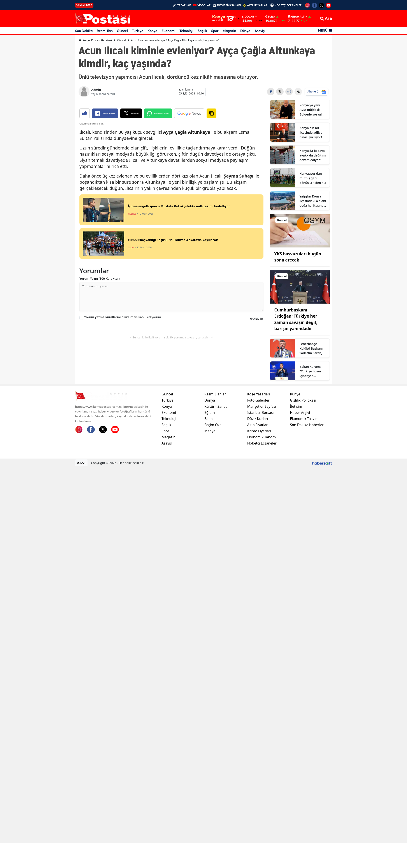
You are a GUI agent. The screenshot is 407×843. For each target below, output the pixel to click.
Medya (210, 484)
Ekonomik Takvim (261, 490)
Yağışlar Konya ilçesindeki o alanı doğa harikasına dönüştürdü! (313, 201)
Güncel (122, 30)
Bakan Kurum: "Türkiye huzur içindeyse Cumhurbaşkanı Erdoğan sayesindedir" (311, 371)
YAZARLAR (184, 5)
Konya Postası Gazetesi (95, 40)
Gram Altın (297, 16)
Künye (295, 447)
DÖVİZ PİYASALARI (229, 5)
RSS (81, 516)
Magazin (229, 30)
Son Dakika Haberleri (307, 478)
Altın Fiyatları (258, 478)
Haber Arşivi (300, 466)
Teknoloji (186, 30)
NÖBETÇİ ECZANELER (288, 5)
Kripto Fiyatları (259, 484)
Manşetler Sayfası (261, 460)
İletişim (296, 460)
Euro (270, 16)
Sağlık (202, 30)
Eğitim (209, 466)
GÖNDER (256, 401)
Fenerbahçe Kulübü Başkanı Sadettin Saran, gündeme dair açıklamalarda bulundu (311, 348)
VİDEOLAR (204, 5)
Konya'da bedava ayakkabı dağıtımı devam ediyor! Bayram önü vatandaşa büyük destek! (313, 155)
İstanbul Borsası (260, 466)
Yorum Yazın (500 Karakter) (99, 361)
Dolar (248, 16)
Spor (215, 30)
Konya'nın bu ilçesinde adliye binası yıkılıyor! (311, 132)
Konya (152, 30)
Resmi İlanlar (215, 447)
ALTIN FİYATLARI (257, 5)
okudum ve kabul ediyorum (122, 399)
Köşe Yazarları (258, 447)
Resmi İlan (105, 30)
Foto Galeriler (258, 454)
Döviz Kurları (257, 472)
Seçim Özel (213, 478)
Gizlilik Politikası (303, 454)
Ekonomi (168, 30)
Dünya (245, 30)
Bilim (208, 472)
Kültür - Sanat (215, 460)
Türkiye (137, 30)
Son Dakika (84, 30)
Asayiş (259, 30)
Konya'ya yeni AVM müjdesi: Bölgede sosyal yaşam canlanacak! (311, 110)
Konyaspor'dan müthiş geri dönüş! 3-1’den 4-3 (313, 178)
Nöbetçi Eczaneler (262, 496)
